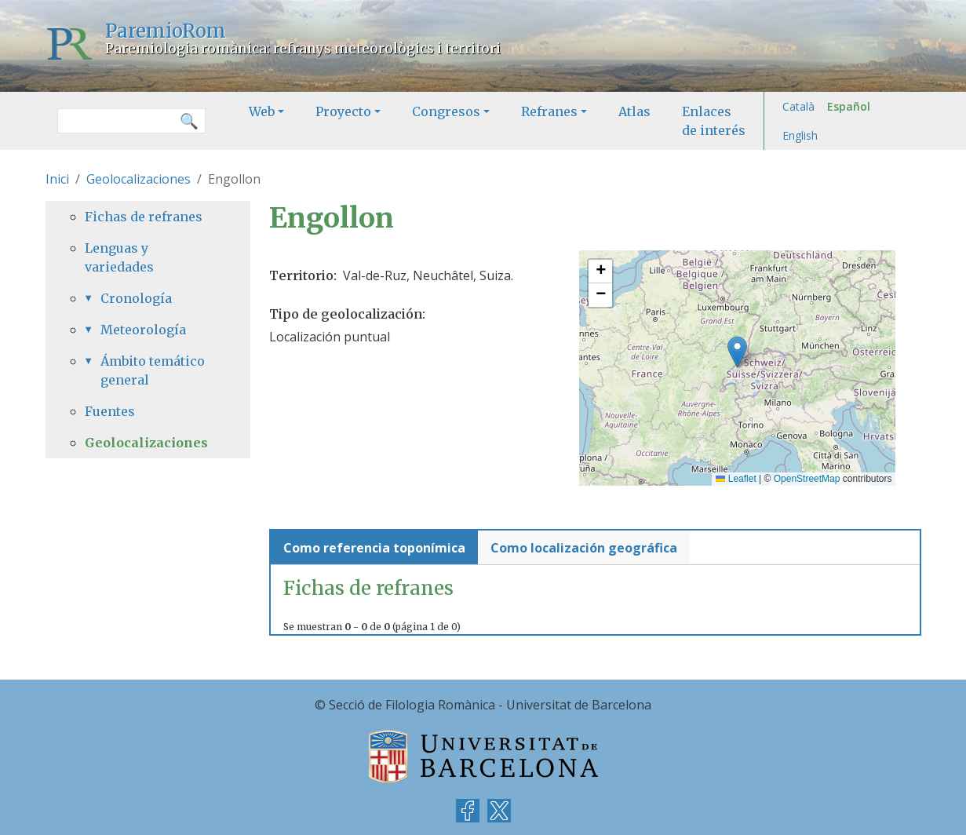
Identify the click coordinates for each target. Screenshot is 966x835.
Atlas (634, 111)
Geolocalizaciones (138, 179)
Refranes (549, 111)
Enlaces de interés (713, 121)
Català (798, 106)
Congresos (446, 111)
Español (848, 106)
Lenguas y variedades (119, 257)
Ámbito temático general (152, 370)
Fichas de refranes (143, 216)
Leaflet (736, 478)
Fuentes (110, 411)
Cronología (136, 298)
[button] (737, 352)
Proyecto (343, 111)
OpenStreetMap (807, 478)
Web (262, 111)
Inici (57, 179)
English (800, 135)
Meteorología (143, 329)
